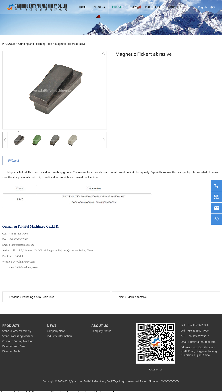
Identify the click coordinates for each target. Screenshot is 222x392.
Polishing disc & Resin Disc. (38, 297)
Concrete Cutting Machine (17, 341)
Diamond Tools (11, 351)
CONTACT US (176, 7)
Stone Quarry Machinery (16, 331)
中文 (211, 7)
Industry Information (59, 336)
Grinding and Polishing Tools (35, 43)
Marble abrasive (137, 297)
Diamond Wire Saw (13, 346)
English (201, 7)
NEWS (136, 7)
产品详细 (14, 161)
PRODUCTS (119, 7)
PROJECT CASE (154, 7)
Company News (56, 331)
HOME (84, 7)
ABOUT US (100, 7)
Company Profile (101, 331)
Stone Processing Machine (18, 336)
